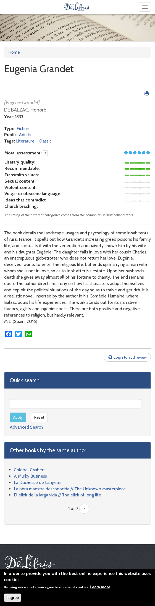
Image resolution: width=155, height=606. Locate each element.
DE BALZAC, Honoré (25, 110)
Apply (18, 417)
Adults (25, 134)
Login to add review (130, 357)
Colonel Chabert (29, 469)
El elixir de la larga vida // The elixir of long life (57, 495)
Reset (39, 417)
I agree (12, 599)
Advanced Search (26, 427)
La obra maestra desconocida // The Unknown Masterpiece (70, 488)
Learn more (100, 588)
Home (14, 52)
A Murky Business (30, 476)
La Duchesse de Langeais (38, 482)
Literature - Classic (33, 141)
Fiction (23, 128)
